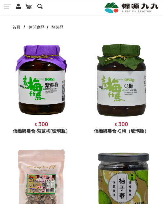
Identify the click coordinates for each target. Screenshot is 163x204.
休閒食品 (37, 27)
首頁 (16, 27)
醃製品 (57, 27)
